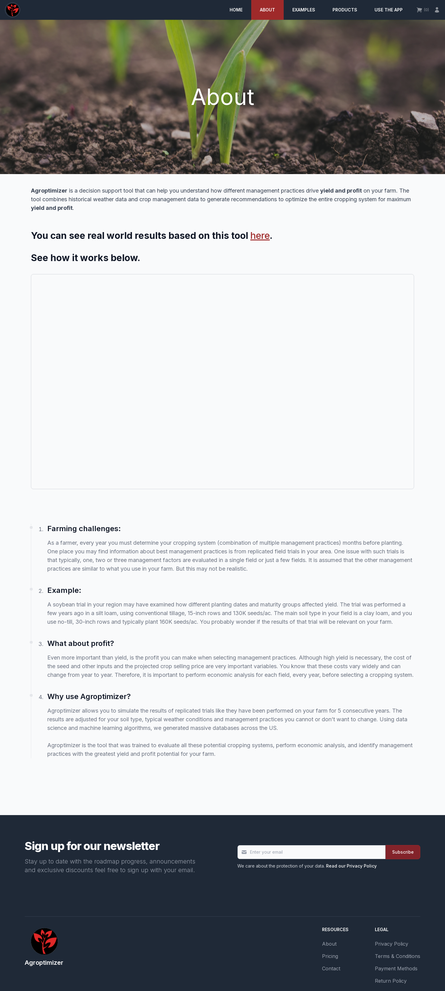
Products (345, 9)
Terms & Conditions (397, 956)
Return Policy (391, 981)
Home (236, 9)
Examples (303, 9)
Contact (331, 968)
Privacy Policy (391, 944)
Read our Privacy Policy (351, 865)
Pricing (330, 956)
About (267, 9)
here (260, 235)
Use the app (389, 9)
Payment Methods (396, 968)
